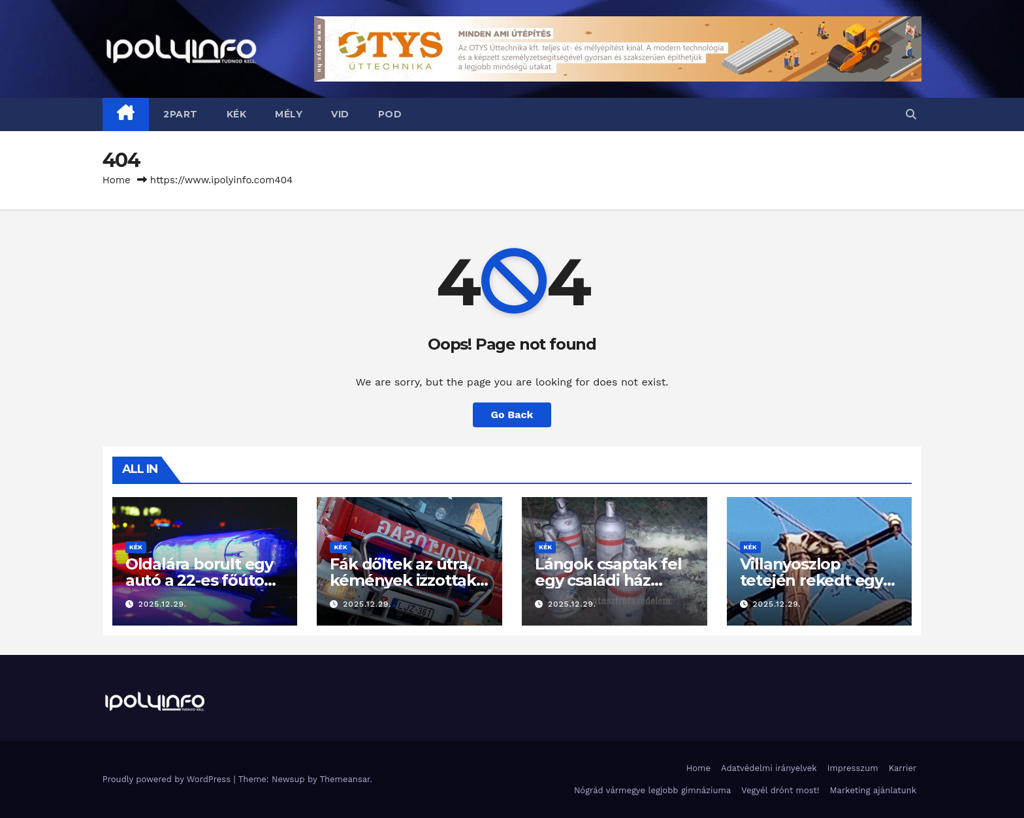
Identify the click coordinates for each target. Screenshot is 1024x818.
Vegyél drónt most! (780, 790)
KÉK (237, 114)
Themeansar (344, 779)
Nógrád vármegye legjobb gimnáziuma (652, 790)
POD (390, 114)
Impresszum (852, 768)
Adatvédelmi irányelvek (769, 768)
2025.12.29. (162, 604)
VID (340, 114)
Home (117, 180)
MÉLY (288, 114)
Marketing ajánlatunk (873, 790)
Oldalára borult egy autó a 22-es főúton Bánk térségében (199, 580)
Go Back (512, 414)
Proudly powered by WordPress (168, 779)
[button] (911, 114)
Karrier (903, 768)
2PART (180, 114)
